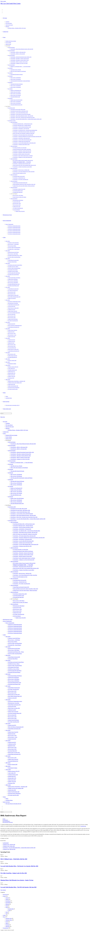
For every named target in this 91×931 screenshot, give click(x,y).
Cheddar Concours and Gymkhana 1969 (15, 788)
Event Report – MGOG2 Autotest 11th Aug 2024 (22, 556)
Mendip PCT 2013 (11, 745)
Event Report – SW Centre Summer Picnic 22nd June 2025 (24, 535)
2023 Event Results (11, 460)
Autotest (7, 899)
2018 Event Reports (14, 592)
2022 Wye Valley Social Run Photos (15, 643)
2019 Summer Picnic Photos (13, 667)
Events (4, 433)
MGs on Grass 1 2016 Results (16, 500)
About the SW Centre (10, 426)
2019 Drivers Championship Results (15, 626)
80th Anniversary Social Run (13, 703)
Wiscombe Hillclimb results (16, 494)
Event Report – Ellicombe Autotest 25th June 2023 (22, 566)
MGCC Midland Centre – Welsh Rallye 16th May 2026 (14, 859)
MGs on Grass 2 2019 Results (16, 476)
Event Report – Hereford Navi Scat (19, 581)
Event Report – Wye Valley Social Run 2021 (21, 583)
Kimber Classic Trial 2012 (13, 759)
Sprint (7, 912)
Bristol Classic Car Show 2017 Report (20, 602)
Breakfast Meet (11, 908)
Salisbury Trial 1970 (12, 781)
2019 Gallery (8, 660)
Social (7, 907)
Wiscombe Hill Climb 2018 (18, 597)
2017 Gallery (8, 685)
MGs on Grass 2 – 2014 (12, 737)
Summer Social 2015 (12, 725)
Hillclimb (7, 904)
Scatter (7, 905)
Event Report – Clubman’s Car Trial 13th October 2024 (23, 559)
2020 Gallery (8, 655)
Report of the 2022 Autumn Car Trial (20, 576)
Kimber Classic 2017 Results (16, 489)
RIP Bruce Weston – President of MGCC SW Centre (18, 430)
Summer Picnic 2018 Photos (13, 677)
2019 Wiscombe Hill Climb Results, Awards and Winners (21, 477)
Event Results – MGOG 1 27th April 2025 (19, 448)
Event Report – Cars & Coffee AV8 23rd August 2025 (23, 541)
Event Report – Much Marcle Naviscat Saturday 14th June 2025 (25, 532)
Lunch (9, 910)
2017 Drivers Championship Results (15, 629)
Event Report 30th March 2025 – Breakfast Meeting (23, 525)
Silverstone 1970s (11, 783)
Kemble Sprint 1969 (12, 790)
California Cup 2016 (12, 709)
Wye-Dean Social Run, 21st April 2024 (20, 549)
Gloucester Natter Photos (13, 658)
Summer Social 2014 (12, 738)
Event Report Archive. (12, 520)
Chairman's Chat (8, 918)
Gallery (4, 634)
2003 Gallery (8, 762)
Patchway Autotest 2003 (12, 764)
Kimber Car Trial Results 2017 (16, 488)
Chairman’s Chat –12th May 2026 (9, 844)
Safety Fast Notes (6, 801)
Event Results (8, 440)
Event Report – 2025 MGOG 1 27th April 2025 (22, 529)
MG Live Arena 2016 (12, 714)
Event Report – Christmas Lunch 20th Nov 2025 (22, 546)
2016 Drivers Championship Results (15, 631)
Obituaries (7, 428)
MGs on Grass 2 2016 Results (16, 501)
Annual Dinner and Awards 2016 (14, 704)
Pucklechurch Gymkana (12, 767)
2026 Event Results (11, 442)
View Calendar (3, 890)
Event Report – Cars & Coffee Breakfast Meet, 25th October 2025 (25, 544)
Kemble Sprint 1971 (12, 776)
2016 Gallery (8, 699)
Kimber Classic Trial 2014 (13, 732)
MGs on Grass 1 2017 (12, 691)
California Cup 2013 (12, 743)
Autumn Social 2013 (12, 742)
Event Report (8, 900)
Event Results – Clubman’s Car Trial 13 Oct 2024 (20, 459)
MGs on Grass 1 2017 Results (16, 491)
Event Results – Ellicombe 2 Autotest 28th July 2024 (21, 455)
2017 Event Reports (14, 599)
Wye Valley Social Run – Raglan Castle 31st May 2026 (14, 873)
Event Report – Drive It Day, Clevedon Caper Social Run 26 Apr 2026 (24, 517)
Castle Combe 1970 (12, 772)
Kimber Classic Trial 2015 (21, 617)
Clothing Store (6, 431)
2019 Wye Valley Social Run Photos (15, 665)
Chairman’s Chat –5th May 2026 (9, 846)
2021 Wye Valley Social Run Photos (15, 653)
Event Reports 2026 (12, 506)
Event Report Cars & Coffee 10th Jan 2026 (19, 508)
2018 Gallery (8, 674)
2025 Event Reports (14, 522)
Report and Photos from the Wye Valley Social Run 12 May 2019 (25, 588)
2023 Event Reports (14, 561)
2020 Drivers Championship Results (15, 624)
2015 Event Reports (17, 616)
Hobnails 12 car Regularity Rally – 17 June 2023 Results (22, 462)
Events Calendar (9, 436)
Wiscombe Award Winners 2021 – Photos (16, 651)
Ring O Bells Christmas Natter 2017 (15, 696)
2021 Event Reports (14, 578)
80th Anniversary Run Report (18, 605)
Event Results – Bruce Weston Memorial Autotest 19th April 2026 (23, 443)
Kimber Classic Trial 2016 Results (17, 498)
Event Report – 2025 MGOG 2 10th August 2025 (22, 539)
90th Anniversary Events (7, 619)
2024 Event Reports (14, 547)
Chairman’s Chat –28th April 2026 (9, 849)
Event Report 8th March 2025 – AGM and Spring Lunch (24, 523)
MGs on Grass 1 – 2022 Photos (14, 639)
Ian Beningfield (6, 842)
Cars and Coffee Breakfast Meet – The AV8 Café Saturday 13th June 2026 (18, 887)
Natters (4, 796)
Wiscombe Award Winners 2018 (14, 684)
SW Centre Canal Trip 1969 (13, 795)
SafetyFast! (8, 926)
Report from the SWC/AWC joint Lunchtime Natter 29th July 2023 (26, 568)
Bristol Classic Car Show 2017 (14, 694)
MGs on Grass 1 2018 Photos (13, 679)
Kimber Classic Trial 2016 (13, 711)
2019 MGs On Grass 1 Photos (13, 663)
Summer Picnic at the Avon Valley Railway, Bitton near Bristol (25, 590)
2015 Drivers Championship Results (15, 633)
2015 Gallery (8, 723)
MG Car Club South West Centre (11, 3)
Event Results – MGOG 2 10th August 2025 (19, 447)
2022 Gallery (8, 636)
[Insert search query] (6, 413)
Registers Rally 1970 (12, 778)
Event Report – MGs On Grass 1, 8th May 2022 (22, 573)
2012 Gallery (8, 755)
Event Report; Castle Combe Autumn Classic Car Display (24, 558)
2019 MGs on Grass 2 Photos (13, 668)
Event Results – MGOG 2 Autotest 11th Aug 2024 (20, 457)
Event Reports (8, 505)
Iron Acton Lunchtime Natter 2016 (14, 713)
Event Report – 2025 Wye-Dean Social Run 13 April (23, 527)
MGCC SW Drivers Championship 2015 (16, 726)
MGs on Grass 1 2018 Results (16, 484)
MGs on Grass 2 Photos (12, 641)
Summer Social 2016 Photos (13, 720)
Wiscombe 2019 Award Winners (14, 672)
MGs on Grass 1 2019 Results (16, 474)
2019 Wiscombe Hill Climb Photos (14, 670)
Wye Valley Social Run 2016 (18, 614)
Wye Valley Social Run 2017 (13, 689)
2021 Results (10, 469)
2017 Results (10, 486)
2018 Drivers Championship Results (15, 628)
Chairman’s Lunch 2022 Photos (14, 638)
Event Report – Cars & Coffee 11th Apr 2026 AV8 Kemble (22, 513)
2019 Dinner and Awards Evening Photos (16, 662)
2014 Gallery (8, 730)
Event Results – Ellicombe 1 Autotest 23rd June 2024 (21, 454)
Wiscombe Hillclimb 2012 (13, 761)
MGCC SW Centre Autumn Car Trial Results (19, 467)
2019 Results (10, 472)
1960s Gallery (8, 784)
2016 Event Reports (14, 604)
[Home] (4, 818)
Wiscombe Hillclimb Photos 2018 (14, 682)
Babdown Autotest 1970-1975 (13, 771)
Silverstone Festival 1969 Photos (14, 793)
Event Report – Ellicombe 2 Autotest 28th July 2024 (23, 554)
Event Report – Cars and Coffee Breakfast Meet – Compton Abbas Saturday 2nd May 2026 (28, 518)
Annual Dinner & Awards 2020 (14, 656)
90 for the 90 (5, 894)
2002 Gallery (8, 766)
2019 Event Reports (14, 585)
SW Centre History (9, 425)
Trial (6, 913)
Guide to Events (9, 438)
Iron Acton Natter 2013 (12, 750)
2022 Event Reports (14, 571)
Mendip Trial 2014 (11, 733)
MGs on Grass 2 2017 (12, 692)
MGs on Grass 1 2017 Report (18, 600)
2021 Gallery (8, 646)
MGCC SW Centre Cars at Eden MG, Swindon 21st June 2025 (25, 534)
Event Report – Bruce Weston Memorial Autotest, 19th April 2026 (23, 515)
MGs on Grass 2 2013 (12, 749)
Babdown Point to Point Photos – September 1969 (17, 786)
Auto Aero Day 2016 (17, 607)
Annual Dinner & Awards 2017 (14, 687)
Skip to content (3, 1)
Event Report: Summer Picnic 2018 (20, 593)
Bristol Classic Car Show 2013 (14, 752)
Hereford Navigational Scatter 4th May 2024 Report (23, 551)
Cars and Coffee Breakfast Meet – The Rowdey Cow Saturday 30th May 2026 (19, 866)
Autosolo (7, 897)
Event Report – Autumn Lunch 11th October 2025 (22, 542)
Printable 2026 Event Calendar (11, 435)
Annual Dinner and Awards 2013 (14, 754)
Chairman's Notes (9, 920)
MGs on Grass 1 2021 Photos (13, 650)
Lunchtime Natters (9, 800)
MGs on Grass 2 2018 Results (16, 483)
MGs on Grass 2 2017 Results (16, 493)
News (4, 916)
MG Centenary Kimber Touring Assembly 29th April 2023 (24, 563)
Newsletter (7, 924)
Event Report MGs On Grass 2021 (19, 580)
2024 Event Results (11, 450)
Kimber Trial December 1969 (13, 791)
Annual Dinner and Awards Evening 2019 (21, 587)
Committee (8, 423)
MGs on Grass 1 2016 (12, 716)
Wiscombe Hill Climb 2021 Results (17, 471)
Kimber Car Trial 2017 (12, 697)
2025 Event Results (11, 445)
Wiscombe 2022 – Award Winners (14, 645)
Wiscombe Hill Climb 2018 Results (17, 481)
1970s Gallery (8, 769)
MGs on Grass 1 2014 (12, 735)
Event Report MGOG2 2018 (18, 595)
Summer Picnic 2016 (17, 612)
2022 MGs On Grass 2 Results (16, 465)
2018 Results (10, 479)
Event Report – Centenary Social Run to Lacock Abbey (23, 570)
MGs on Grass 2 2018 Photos (13, 680)
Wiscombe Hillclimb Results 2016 (17, 503)
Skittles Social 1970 (12, 779)
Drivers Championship (7, 621)
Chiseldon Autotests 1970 (13, 774)
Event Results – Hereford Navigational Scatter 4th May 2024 (22, 452)
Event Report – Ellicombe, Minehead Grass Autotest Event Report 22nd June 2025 (29, 537)
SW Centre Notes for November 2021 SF (13, 803)
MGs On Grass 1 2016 (17, 609)
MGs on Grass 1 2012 (12, 757)
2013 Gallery (8, 740)
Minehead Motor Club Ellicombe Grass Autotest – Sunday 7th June (17, 880)
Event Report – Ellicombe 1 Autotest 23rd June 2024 (23, 552)
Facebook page (83, 826)
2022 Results (10, 464)
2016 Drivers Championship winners (15, 701)
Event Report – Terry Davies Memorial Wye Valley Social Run (25, 575)
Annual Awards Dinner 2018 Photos (15, 675)
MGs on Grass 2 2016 (17, 610)
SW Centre (5, 421)
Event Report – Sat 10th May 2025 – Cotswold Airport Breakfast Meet (26, 530)
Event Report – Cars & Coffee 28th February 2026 (20, 512)
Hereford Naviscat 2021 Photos (14, 648)
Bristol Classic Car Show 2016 (14, 708)
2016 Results (10, 496)
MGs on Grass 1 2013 (12, 747)
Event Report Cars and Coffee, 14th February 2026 (20, 510)
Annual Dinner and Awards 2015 (14, 728)
